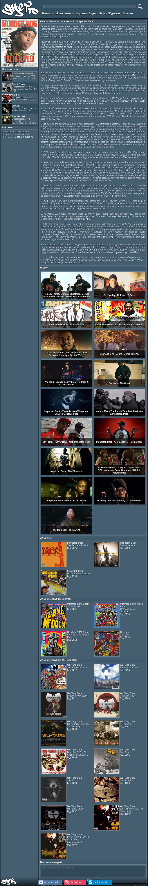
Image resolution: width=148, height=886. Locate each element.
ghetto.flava (73, 882)
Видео (93, 13)
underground (48, 882)
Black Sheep (19, 87)
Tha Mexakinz (19, 119)
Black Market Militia (19, 76)
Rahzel (19, 109)
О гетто (128, 13)
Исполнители (65, 13)
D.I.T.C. (19, 98)
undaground (97, 882)
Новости (48, 13)
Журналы (114, 13)
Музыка (81, 13)
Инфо (103, 13)
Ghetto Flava (47, 21)
